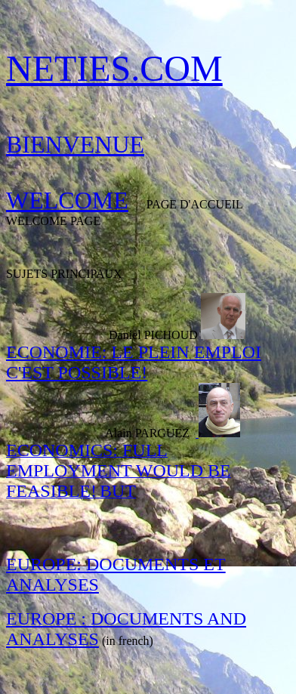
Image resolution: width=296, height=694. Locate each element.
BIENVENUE (75, 144)
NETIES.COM (114, 68)
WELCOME (67, 200)
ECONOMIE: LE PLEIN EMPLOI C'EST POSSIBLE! (133, 362)
